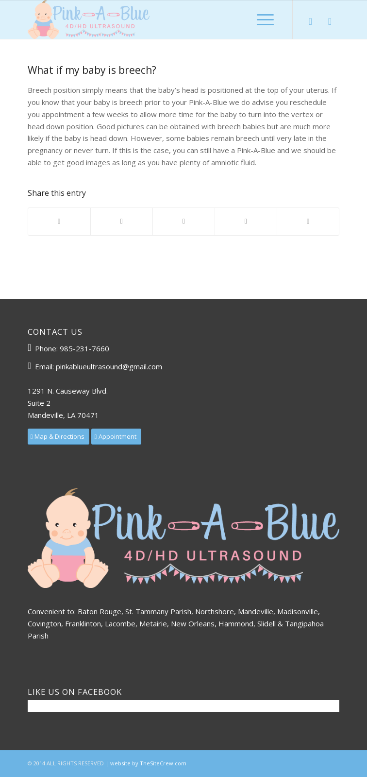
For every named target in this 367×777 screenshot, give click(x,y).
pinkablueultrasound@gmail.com (109, 366)
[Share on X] (121, 221)
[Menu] (265, 19)
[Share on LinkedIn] (246, 221)
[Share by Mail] (308, 221)
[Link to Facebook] (310, 21)
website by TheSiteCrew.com (148, 763)
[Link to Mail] (329, 21)
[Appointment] (116, 437)
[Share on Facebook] (59, 221)
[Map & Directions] (59, 437)
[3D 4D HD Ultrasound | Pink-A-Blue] (152, 19)
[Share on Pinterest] (184, 221)
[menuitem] (265, 19)
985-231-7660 (84, 348)
